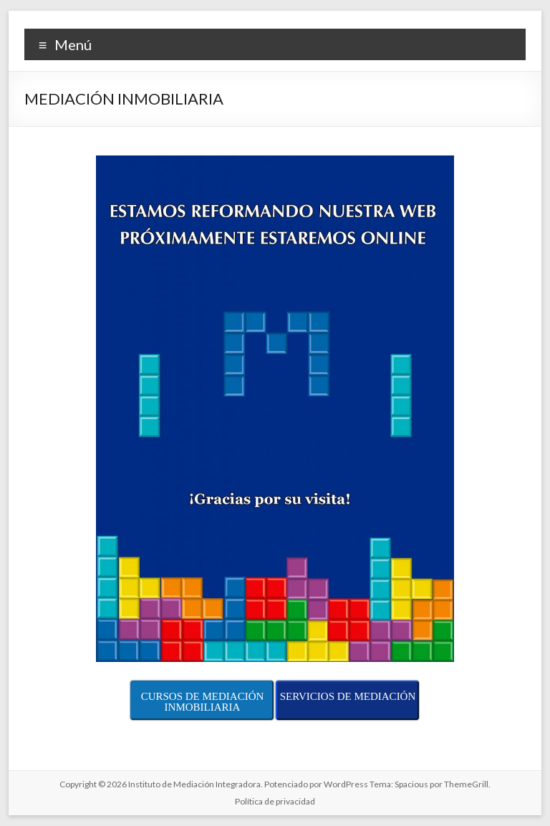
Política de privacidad (275, 801)
